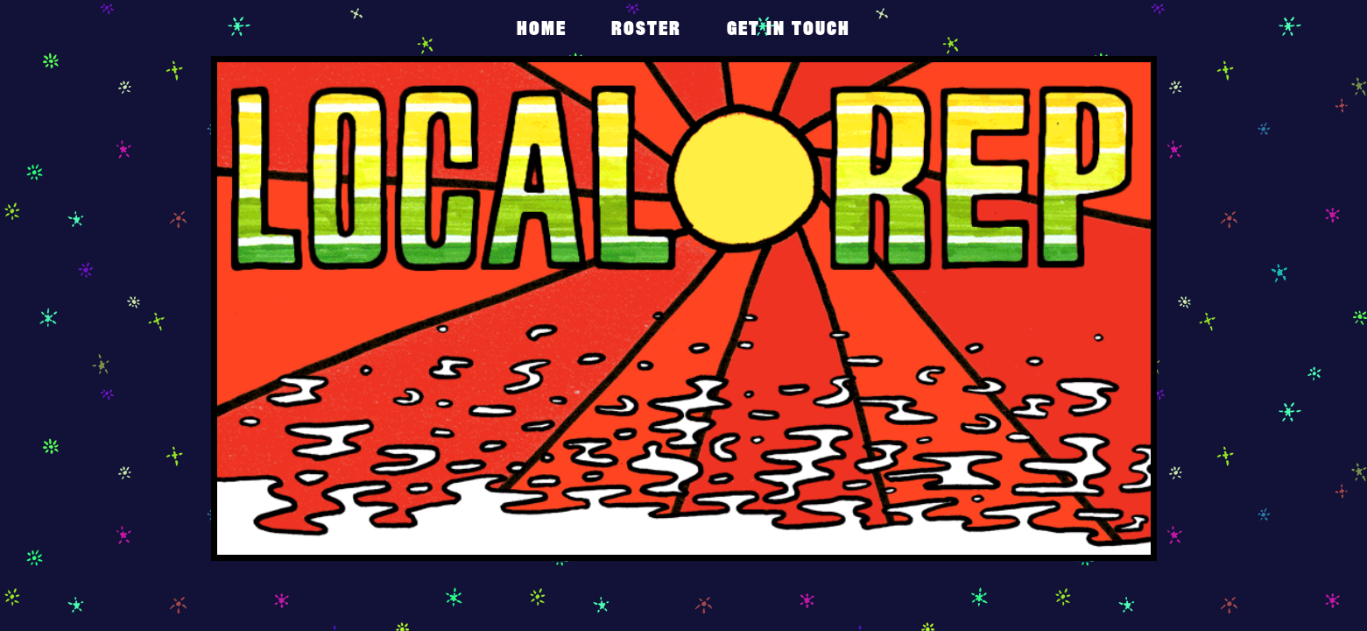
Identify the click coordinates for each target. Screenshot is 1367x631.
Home (542, 28)
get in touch (788, 28)
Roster (646, 28)
